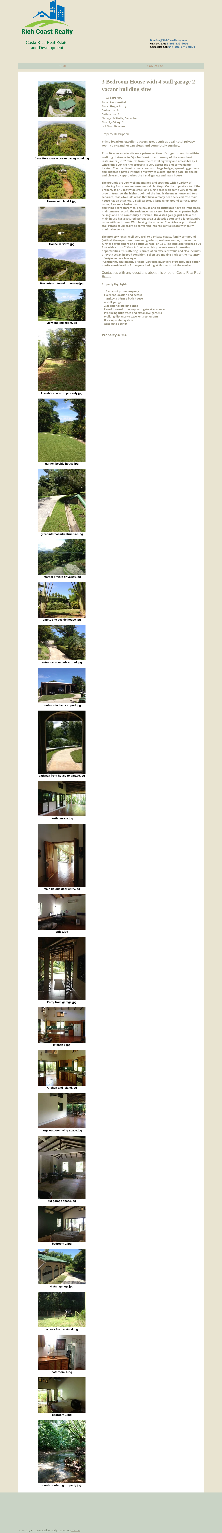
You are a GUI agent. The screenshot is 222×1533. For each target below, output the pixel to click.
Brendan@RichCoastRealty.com (168, 40)
